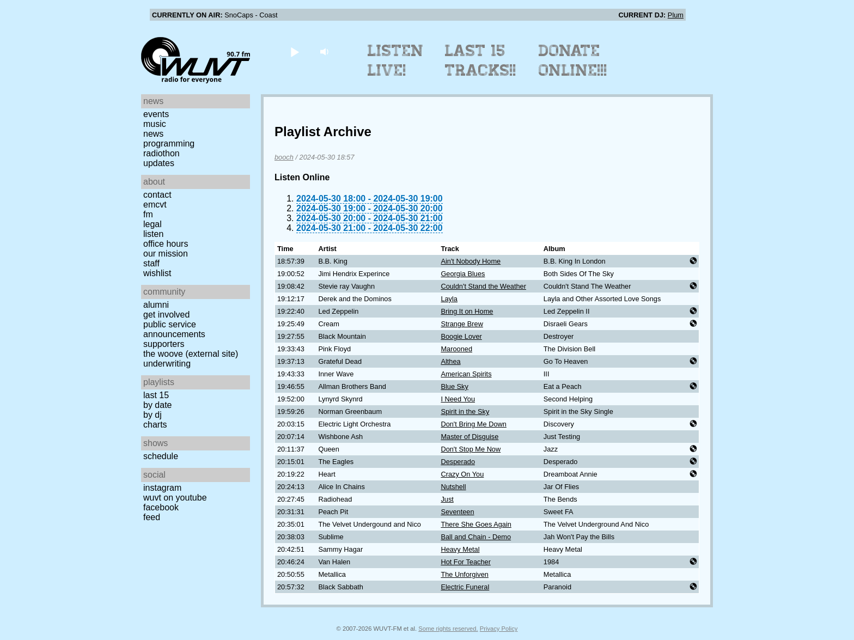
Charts (155, 424)
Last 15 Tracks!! (480, 60)
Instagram (162, 487)
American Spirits (466, 374)
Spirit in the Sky (465, 411)
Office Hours (165, 243)
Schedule (160, 456)
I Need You (458, 399)
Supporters (164, 344)
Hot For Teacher (466, 562)
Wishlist (157, 273)
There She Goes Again (476, 524)
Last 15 (156, 395)
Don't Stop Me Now (471, 449)
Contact (157, 194)
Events (156, 114)
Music (154, 124)
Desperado (458, 462)
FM (148, 214)
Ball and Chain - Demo (476, 537)
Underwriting (167, 363)
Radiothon (161, 153)
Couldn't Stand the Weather (483, 286)
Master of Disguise (469, 436)
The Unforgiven (465, 574)
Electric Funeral (465, 587)
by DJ (152, 414)
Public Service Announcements (174, 329)
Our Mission (165, 253)
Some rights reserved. (448, 628)
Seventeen (457, 512)
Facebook (161, 507)
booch (284, 157)
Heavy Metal (460, 549)
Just (447, 499)
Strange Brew (462, 324)
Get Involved (166, 314)
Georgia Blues (463, 274)
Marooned (456, 349)
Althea (450, 361)
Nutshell (453, 487)
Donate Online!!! (573, 60)
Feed (151, 517)
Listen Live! (396, 60)
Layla (449, 299)
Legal (152, 224)
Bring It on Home (467, 311)
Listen (153, 234)
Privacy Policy (499, 628)
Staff (151, 263)
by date (157, 405)
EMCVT (155, 204)
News (153, 133)
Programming (168, 143)
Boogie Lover (461, 336)
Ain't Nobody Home (471, 261)
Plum (676, 15)
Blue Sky (454, 386)
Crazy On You (462, 474)
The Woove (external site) (190, 353)
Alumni (156, 304)
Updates (158, 163)
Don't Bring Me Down (474, 424)
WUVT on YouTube (175, 497)
